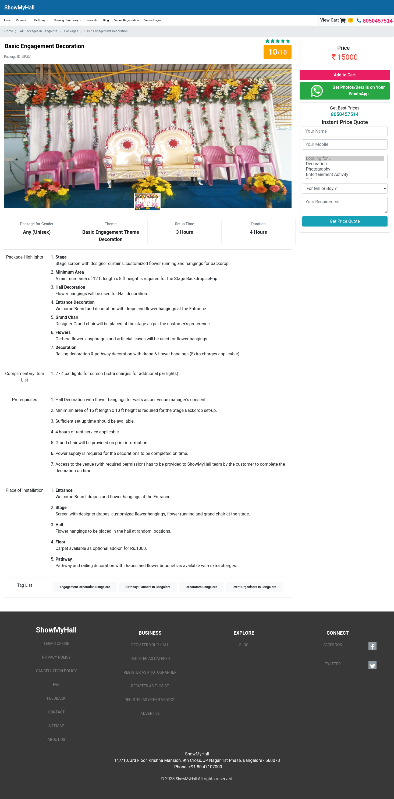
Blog (106, 20)
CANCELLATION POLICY (56, 671)
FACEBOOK (350, 646)
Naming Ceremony (66, 20)
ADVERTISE (150, 713)
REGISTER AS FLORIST (150, 686)
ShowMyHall (19, 7)
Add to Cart (345, 74)
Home (7, 20)
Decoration (345, 164)
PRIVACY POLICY (56, 657)
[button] (25, 136)
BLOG (244, 645)
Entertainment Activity (345, 174)
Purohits (92, 20)
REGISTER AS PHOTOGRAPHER (150, 672)
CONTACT (56, 712)
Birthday (40, 20)
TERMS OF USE (56, 643)
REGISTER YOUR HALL (150, 645)
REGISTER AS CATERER (150, 658)
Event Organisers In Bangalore (254, 587)
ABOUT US (56, 739)
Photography (345, 169)
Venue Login (152, 20)
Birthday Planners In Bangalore (147, 587)
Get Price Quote (345, 221)
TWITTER (351, 665)
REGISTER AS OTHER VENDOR (150, 700)
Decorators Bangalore (201, 587)
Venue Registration (126, 20)
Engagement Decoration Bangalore (85, 587)
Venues (21, 20)
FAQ (56, 685)
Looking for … (345, 158)
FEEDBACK (56, 698)
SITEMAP (56, 726)
